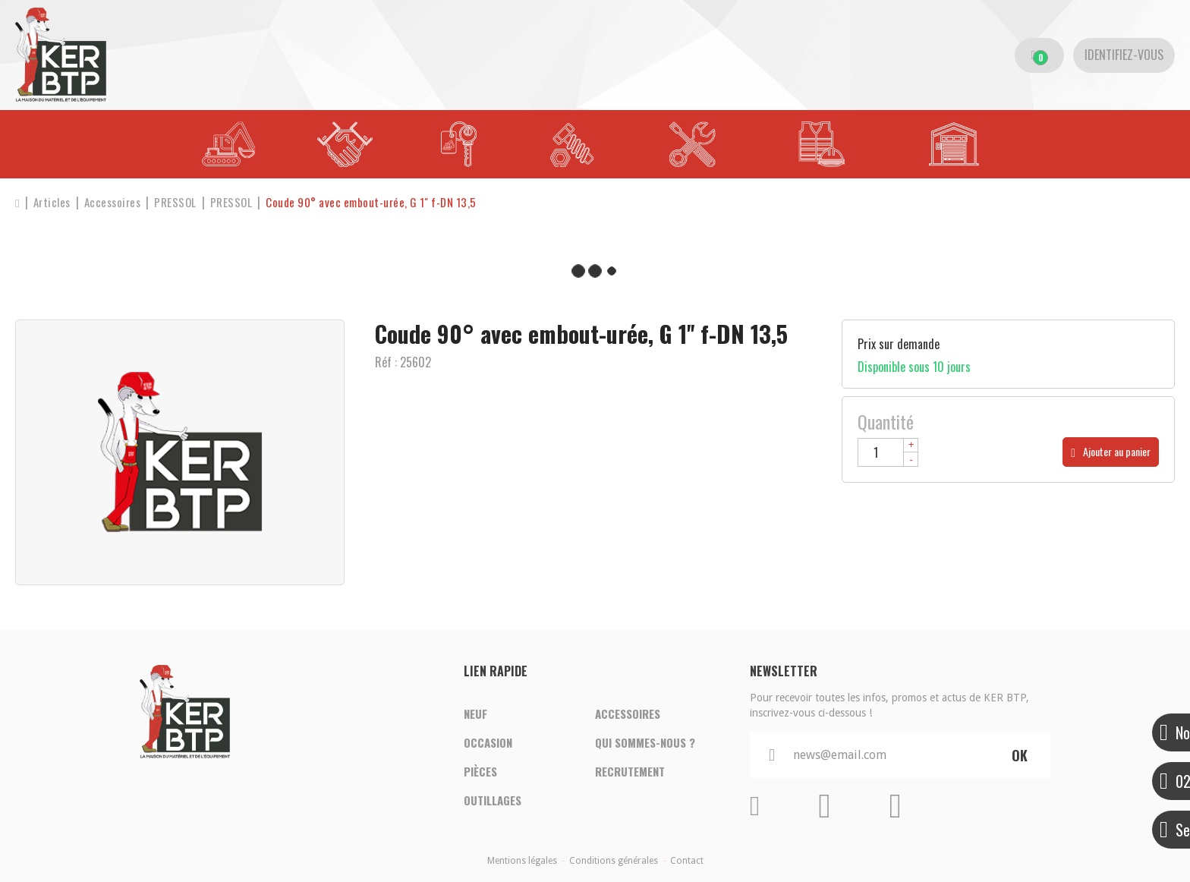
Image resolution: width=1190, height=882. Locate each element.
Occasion (488, 742)
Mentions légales (522, 860)
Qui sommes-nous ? (645, 742)
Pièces (480, 771)
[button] (371, 202)
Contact (687, 860)
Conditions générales (613, 860)
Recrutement (630, 771)
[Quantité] (888, 452)
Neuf (475, 713)
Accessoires (627, 713)
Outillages (492, 800)
